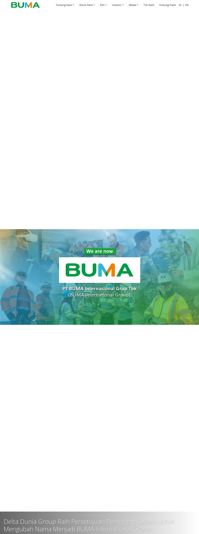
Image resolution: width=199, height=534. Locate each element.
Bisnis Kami (86, 5)
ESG (102, 5)
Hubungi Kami (167, 5)
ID (180, 5)
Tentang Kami (64, 5)
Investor (117, 5)
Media (132, 5)
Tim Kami (148, 5)
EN (187, 5)
